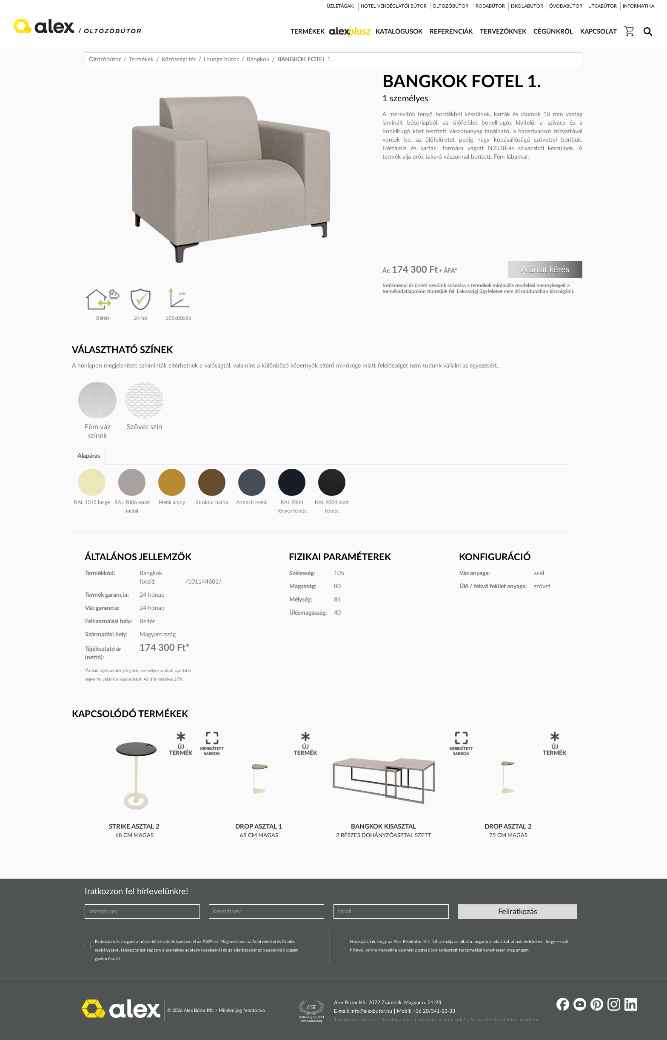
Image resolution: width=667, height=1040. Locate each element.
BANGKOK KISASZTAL (383, 826)
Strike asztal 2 (134, 826)
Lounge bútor (221, 60)
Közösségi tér (179, 60)
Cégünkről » (428, 1019)
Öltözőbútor (105, 60)
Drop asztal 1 (258, 826)
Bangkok (258, 60)
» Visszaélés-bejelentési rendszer (503, 1019)
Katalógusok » (397, 1019)
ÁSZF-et (210, 942)
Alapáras (88, 456)
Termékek (141, 60)
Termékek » (346, 1019)
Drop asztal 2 (508, 826)
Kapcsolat (454, 1019)
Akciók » (370, 1019)
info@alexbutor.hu (371, 1011)
